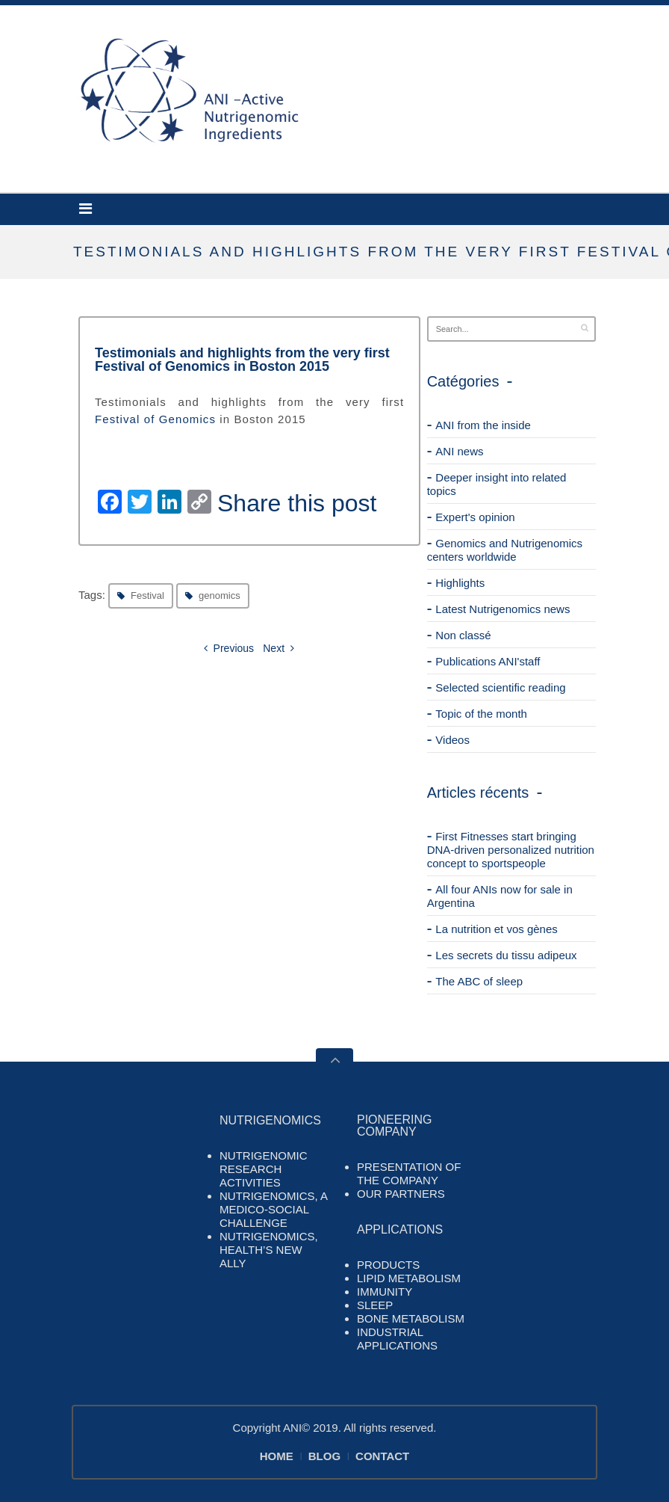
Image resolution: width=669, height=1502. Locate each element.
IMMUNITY (384, 1291)
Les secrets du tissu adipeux (505, 955)
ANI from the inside (483, 425)
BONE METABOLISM (410, 1318)
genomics (219, 595)
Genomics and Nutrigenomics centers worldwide (504, 550)
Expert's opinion (474, 517)
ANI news (459, 451)
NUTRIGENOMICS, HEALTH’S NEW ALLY (269, 1249)
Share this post (296, 503)
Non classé (463, 635)
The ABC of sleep (479, 981)
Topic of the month (481, 713)
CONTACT (382, 1456)
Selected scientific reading (500, 687)
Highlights (460, 582)
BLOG (324, 1456)
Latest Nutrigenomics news (502, 609)
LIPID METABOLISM (409, 1278)
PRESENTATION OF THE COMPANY (409, 1173)
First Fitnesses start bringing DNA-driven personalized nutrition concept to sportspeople (510, 850)
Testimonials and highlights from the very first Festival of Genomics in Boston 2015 (242, 359)
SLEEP (375, 1305)
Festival (147, 595)
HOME (276, 1456)
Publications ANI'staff (487, 661)
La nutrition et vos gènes (496, 929)
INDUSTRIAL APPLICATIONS (397, 1339)
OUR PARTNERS (401, 1193)
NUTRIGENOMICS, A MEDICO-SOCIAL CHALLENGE (273, 1209)
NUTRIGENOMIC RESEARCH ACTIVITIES (264, 1169)
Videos (452, 739)
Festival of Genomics (155, 419)
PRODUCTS (388, 1264)
